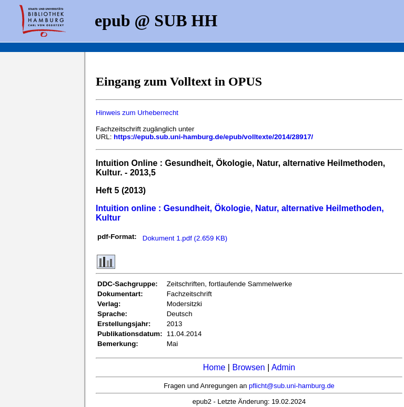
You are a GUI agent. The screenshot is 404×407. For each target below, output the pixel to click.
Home (214, 367)
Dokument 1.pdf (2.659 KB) (185, 238)
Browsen (248, 367)
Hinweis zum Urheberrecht (137, 113)
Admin (283, 367)
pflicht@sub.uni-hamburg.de (292, 386)
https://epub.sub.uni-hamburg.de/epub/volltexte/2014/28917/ (213, 137)
